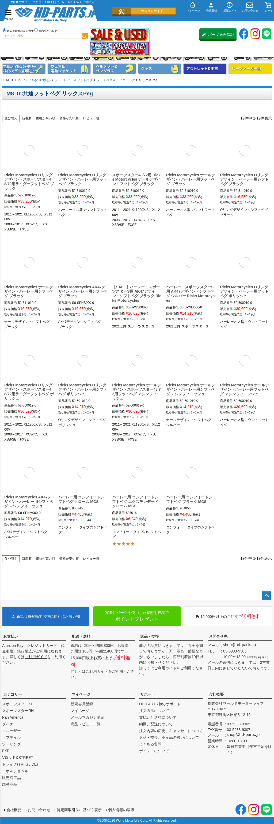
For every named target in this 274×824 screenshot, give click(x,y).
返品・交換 (149, 636)
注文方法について (154, 711)
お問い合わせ (39, 810)
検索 (84, 36)
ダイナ (7, 724)
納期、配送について (156, 724)
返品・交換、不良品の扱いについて (169, 737)
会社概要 (216, 694)
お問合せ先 (218, 636)
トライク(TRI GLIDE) (20, 764)
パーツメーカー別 (250, 69)
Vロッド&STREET (17, 757)
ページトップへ (266, 595)
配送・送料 (81, 636)
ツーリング (11, 744)
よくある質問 (150, 744)
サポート (147, 694)
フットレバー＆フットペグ (73, 80)
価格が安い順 (69, 118)
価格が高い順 (45, 118)
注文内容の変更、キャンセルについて (171, 731)
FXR (6, 751)
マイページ (81, 694)
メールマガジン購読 (87, 717)
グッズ (159, 69)
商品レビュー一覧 (86, 724)
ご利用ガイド (36, 657)
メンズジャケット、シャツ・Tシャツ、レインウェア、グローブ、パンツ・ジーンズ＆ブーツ (69, 69)
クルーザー (11, 731)
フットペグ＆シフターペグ (116, 80)
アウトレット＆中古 (205, 69)
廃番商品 (9, 784)
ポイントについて (154, 751)
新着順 (27, 118)
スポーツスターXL (17, 704)
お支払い (10, 636)
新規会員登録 (82, 704)
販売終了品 (11, 777)
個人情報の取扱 (121, 810)
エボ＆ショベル (15, 771)
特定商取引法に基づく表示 (79, 810)
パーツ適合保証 (218, 34)
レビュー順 (91, 118)
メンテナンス (24, 69)
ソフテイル (11, 737)
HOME (6, 80)
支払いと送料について (158, 717)
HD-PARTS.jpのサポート (160, 704)
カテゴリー (12, 694)
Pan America (12, 717)
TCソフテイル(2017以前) (32, 80)
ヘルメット (114, 69)
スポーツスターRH (18, 711)
